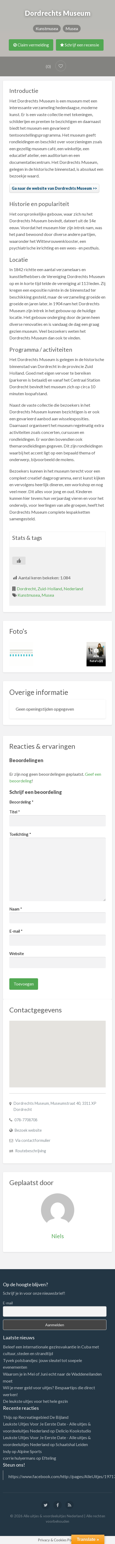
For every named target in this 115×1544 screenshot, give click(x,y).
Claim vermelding (31, 44)
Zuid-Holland (50, 588)
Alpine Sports (29, 1451)
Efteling (49, 1457)
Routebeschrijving (30, 1151)
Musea (71, 28)
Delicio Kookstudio (73, 1430)
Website (16, 953)
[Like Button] (19, 561)
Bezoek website (28, 1130)
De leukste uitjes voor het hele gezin (35, 1401)
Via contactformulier (33, 1140)
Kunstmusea (47, 28)
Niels (57, 1236)
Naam (15, 908)
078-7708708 (25, 1120)
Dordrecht (26, 588)
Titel (14, 811)
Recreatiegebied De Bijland (43, 1417)
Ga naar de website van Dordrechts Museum (52, 188)
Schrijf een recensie (79, 44)
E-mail (16, 931)
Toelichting (20, 834)
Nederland (73, 588)
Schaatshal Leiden (72, 1444)
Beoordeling (21, 801)
